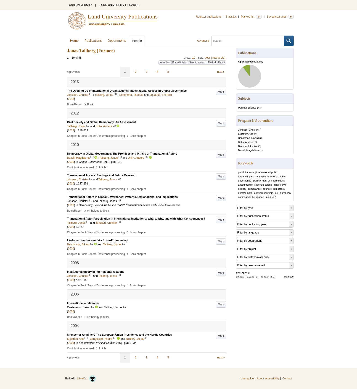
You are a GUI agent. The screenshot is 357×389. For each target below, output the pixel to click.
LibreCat (86, 378)
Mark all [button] (212, 62)
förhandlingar (245, 176)
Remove (289, 276)
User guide (247, 378)
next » (221, 71)
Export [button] (221, 62)
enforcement (245, 193)
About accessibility (268, 378)
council (266, 188)
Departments (117, 40)
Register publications (208, 16)
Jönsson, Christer (248, 129)
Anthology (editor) (98, 210)
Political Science (247, 107)
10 (193, 57)
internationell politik (267, 172)
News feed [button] (164, 62)
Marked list (251, 16)
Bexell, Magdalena (248, 150)
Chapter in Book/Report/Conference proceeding (96, 135)
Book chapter (138, 135)
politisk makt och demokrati (268, 180)
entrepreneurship (263, 193)
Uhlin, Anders (245, 142)
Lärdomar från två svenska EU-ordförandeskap (97, 240)
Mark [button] (221, 91)
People (137, 41)
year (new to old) (215, 57)
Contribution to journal (80, 167)
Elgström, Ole (246, 133)
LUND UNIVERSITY (80, 5)
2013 (71, 99)
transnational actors (266, 176)
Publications (93, 40)
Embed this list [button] (179, 62)
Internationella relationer (83, 303)
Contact (287, 378)
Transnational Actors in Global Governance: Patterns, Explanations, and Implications (122, 197)
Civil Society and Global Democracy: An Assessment (101, 122)
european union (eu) (265, 197)
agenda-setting (263, 184)
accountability (246, 184)
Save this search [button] (197, 62)
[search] (247, 41)
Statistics (231, 16)
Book (90, 104)
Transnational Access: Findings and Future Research (101, 175)
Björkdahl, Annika (248, 146)
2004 (71, 343)
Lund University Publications (123, 16)
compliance (254, 188)
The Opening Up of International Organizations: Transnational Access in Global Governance (127, 90)
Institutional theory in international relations (95, 271)
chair (277, 184)
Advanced (203, 40)
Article (102, 167)
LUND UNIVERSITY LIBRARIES (120, 5)
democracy (279, 188)
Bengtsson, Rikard (248, 138)
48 (259, 107)
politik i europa (246, 172)
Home (74, 40)
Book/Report (74, 104)
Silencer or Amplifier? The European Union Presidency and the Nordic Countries (119, 334)
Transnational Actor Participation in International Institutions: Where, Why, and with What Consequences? (136, 218)
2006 (71, 311)
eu (276, 193)
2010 (71, 161)
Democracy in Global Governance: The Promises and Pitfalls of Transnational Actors (122, 153)
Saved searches (280, 16)
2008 (71, 280)
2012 (71, 130)
